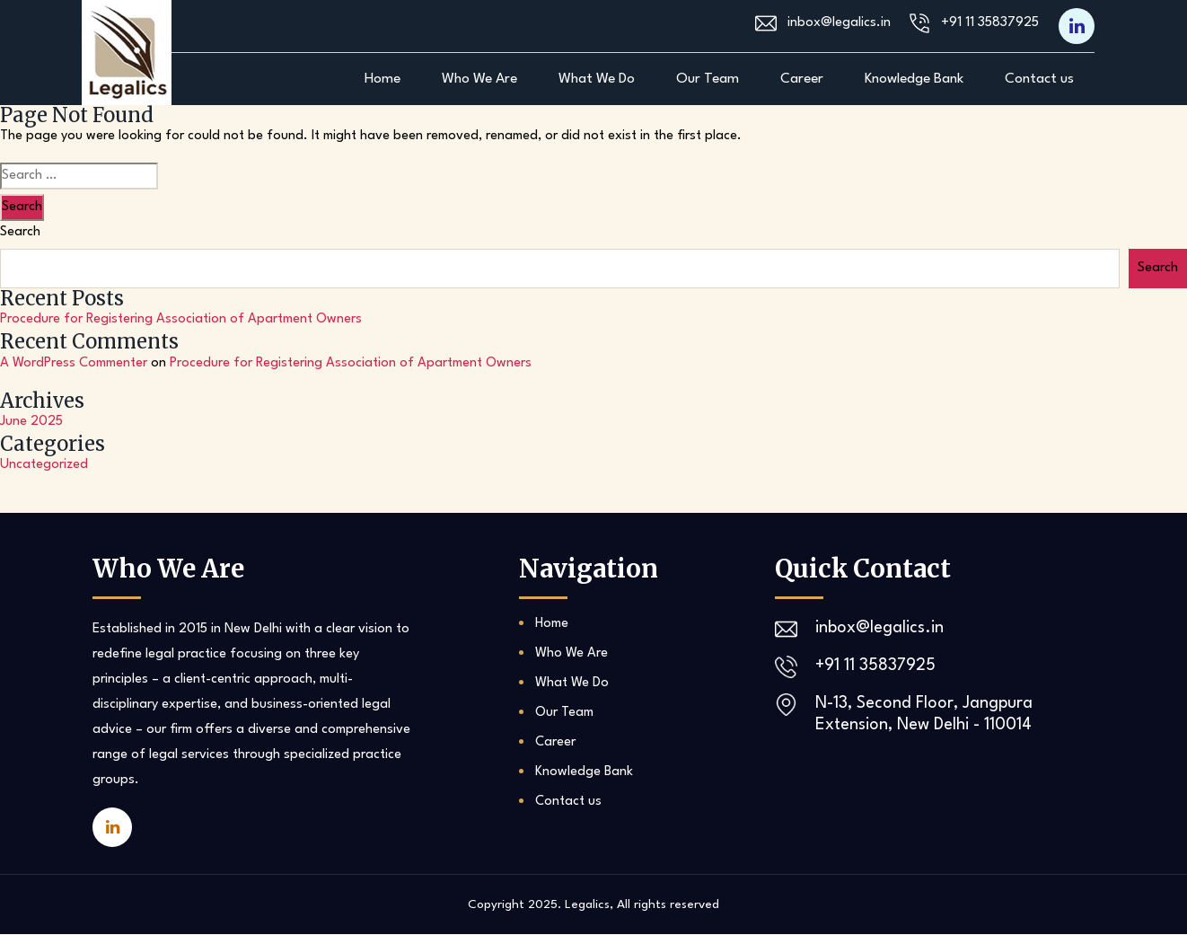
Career (801, 79)
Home (382, 79)
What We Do (596, 79)
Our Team (707, 79)
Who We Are (479, 79)
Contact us (1039, 79)
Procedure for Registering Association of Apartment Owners (181, 319)
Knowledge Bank (914, 79)
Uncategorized (44, 465)
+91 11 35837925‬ (990, 24)
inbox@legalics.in (839, 24)
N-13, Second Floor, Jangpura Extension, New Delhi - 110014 (924, 715)
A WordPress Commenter (73, 363)
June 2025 (31, 422)
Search (20, 232)
